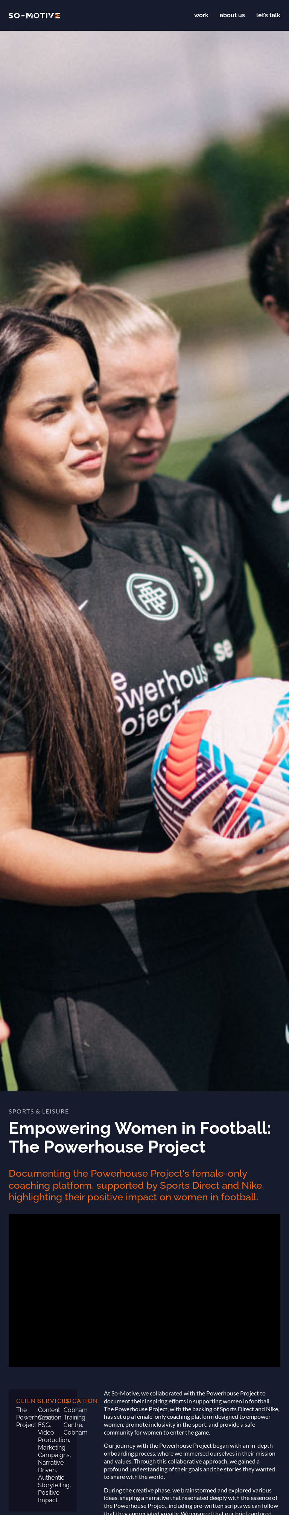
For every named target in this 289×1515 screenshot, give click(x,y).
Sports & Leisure (39, 1111)
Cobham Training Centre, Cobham (76, 1421)
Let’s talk (268, 15)
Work (201, 15)
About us (232, 15)
